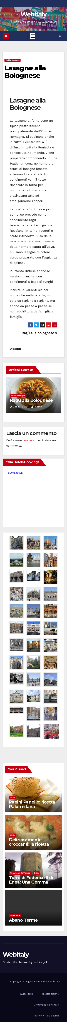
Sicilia (12, 797)
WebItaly (33, 14)
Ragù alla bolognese (39, 333)
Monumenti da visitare (20, 873)
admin (17, 348)
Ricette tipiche (50, 994)
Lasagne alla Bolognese (25, 72)
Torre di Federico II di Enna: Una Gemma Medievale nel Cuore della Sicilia (31, 884)
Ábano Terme (23, 920)
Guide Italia (26, 994)
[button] (60, 36)
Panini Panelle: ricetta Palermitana (32, 804)
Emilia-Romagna (12, 60)
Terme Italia (15, 915)
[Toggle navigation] (33, 36)
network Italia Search (46, 1015)
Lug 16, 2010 (20, 407)
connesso (29, 440)
